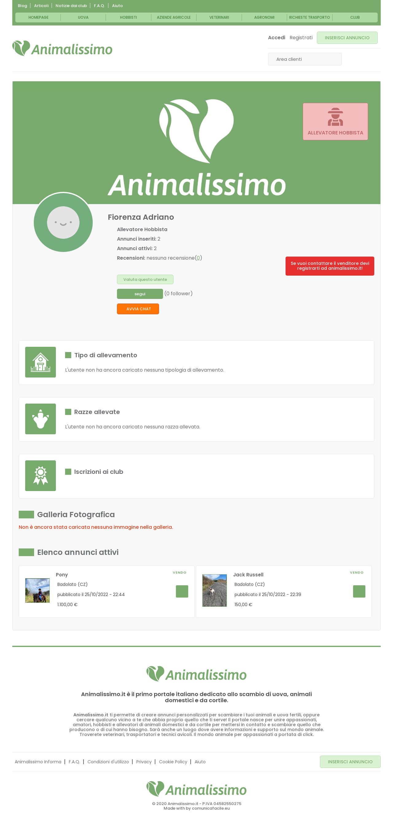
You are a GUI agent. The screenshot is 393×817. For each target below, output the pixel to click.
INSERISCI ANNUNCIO (347, 38)
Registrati (301, 37)
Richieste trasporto (309, 17)
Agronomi (264, 17)
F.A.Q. (99, 6)
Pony (62, 574)
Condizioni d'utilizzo (108, 762)
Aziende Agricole (174, 17)
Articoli (41, 6)
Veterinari (219, 17)
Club (355, 17)
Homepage (39, 17)
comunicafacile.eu (211, 808)
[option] (107, 588)
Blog (22, 6)
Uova (83, 17)
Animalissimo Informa (38, 762)
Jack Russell (248, 574)
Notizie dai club (71, 6)
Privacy (144, 762)
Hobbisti (128, 17)
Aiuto (117, 6)
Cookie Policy (173, 762)
